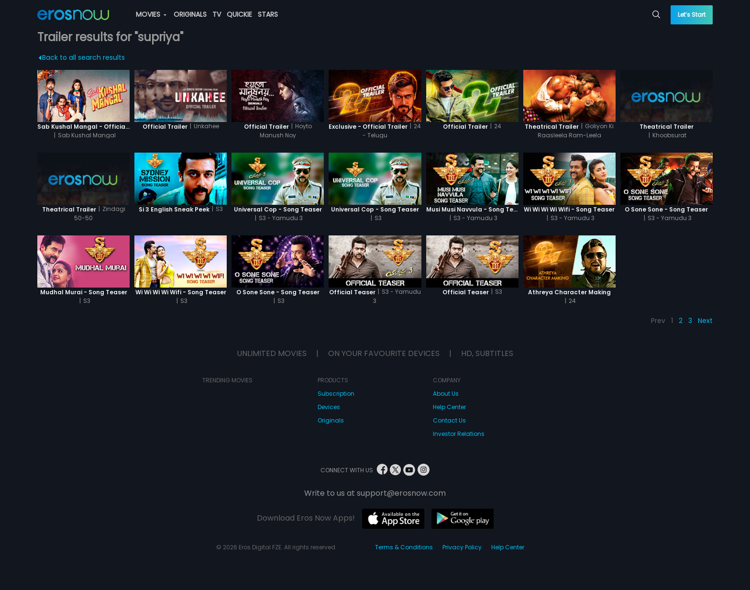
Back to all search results (81, 57)
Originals (331, 420)
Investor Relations (459, 434)
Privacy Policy (462, 547)
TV (216, 14)
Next (705, 320)
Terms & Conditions (404, 547)
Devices (329, 407)
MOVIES (151, 14)
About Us (446, 394)
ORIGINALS (190, 14)
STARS (268, 14)
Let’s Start (692, 15)
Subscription (336, 394)
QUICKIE (239, 14)
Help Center (449, 407)
